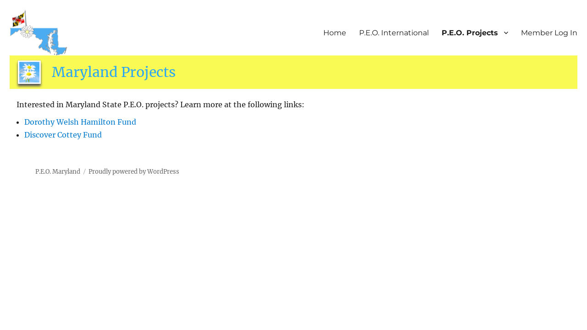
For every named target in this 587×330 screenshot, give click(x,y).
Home (334, 32)
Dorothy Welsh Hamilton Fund (80, 121)
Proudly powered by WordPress (134, 172)
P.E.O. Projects (470, 32)
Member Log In (549, 32)
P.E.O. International (394, 32)
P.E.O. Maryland (57, 172)
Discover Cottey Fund (63, 134)
